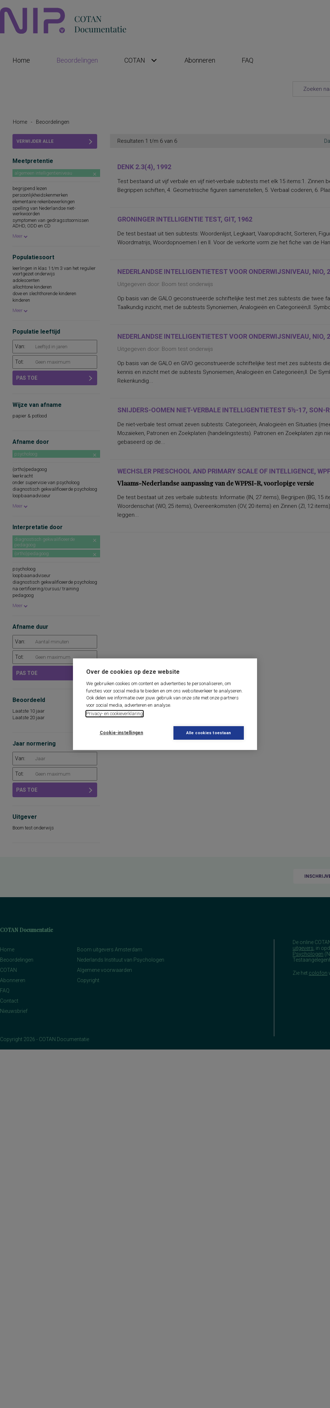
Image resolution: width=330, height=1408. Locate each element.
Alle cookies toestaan (208, 733)
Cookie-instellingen (121, 732)
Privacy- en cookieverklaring (114, 713)
